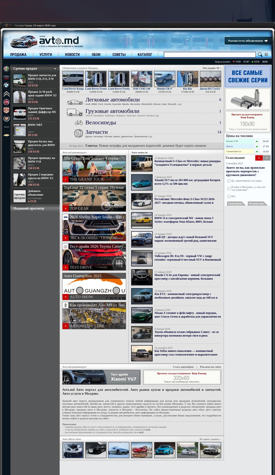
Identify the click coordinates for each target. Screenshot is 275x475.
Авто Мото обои (71, 439)
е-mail (147, 429)
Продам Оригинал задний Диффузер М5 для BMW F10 (42, 112)
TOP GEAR (79, 208)
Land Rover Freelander (98, 88)
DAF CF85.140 (141, 88)
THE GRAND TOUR (87, 179)
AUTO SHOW (81, 297)
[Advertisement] (137, 11)
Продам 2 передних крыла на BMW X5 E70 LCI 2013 (40, 178)
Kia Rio (187, 88)
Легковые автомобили (112, 99)
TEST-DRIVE (81, 267)
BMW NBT (35, 125)
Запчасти (96, 132)
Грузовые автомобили (112, 111)
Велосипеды (100, 122)
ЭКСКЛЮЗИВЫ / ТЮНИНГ (94, 238)
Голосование (235, 158)
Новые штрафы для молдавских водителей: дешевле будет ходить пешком (152, 145)
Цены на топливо (239, 136)
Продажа (93, 67)
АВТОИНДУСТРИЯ (87, 326)
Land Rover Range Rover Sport (80, 88)
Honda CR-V (164, 88)
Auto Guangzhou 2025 (82, 276)
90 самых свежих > (210, 439)
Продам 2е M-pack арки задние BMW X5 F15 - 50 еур (42, 95)
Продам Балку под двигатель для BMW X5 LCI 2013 (41, 145)
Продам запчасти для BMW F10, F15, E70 (42, 77)
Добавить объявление (35, 192)
